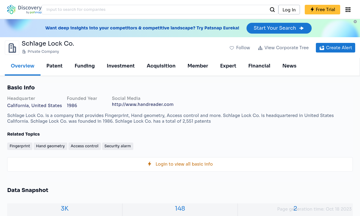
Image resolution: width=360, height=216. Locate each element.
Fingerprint (20, 146)
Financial (259, 66)
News (289, 66)
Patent (55, 66)
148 (180, 208)
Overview (23, 66)
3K (65, 208)
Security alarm (117, 146)
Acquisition (161, 66)
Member (198, 66)
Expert (228, 66)
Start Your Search (279, 28)
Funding (84, 66)
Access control (84, 146)
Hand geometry (50, 146)
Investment (121, 66)
